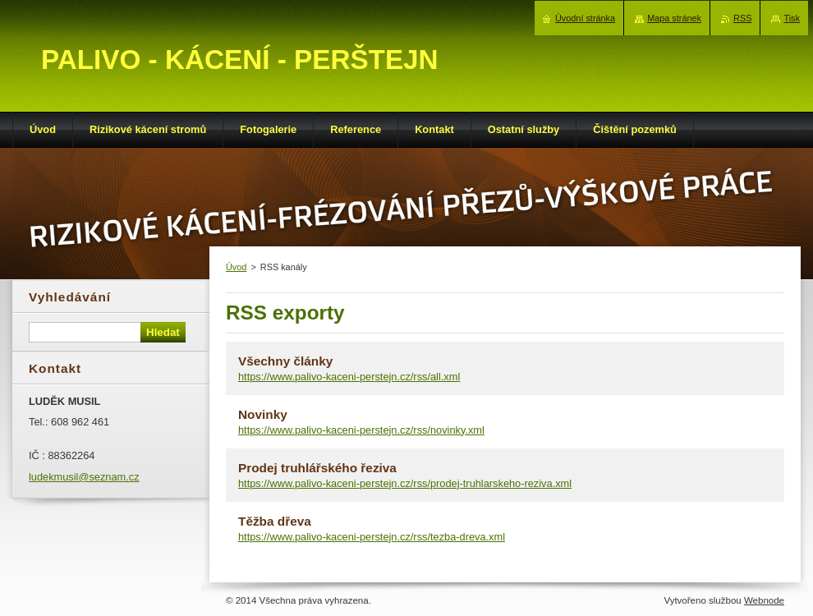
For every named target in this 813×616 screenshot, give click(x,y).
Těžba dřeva (274, 521)
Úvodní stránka (585, 18)
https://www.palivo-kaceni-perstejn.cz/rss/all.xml (349, 376)
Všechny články (285, 361)
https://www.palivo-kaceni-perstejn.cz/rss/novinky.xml (361, 430)
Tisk (791, 18)
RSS (742, 18)
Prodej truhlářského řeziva (317, 468)
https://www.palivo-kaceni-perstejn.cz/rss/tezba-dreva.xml (371, 537)
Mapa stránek (674, 18)
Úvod (236, 267)
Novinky (262, 414)
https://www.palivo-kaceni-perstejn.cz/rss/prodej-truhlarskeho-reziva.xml (405, 483)
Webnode (764, 600)
